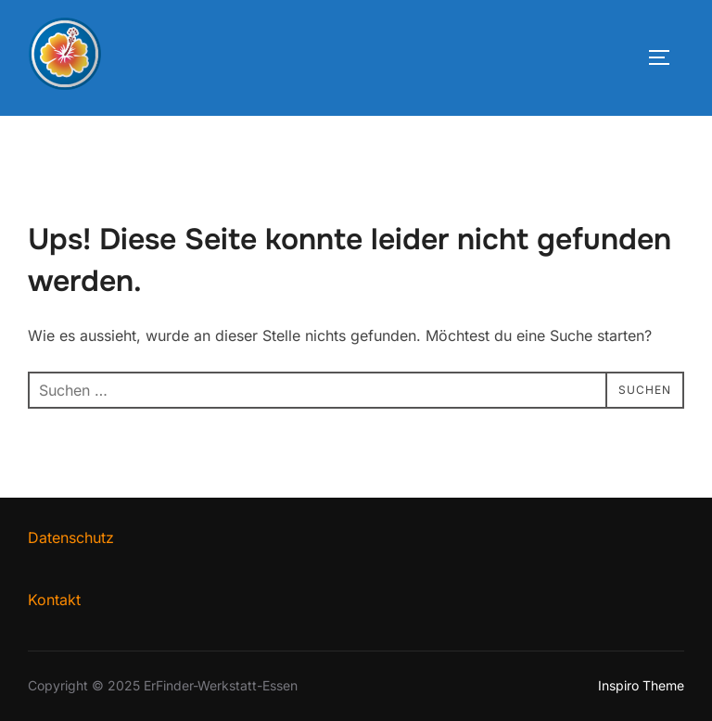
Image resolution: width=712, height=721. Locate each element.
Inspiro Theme (641, 685)
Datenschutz (71, 537)
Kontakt (54, 599)
